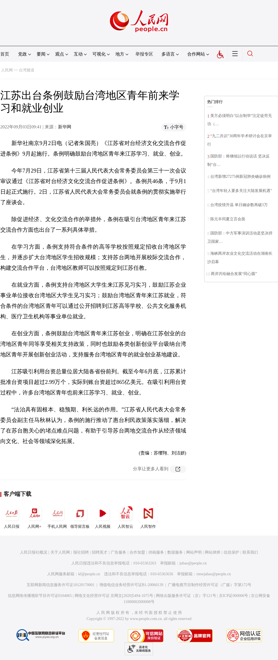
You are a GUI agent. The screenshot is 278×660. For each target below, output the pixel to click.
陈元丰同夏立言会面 (227, 219)
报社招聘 (81, 552)
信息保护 (231, 552)
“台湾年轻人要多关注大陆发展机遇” (241, 191)
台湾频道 (26, 70)
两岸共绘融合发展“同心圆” (234, 274)
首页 (4, 54)
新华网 (64, 126)
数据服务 (175, 552)
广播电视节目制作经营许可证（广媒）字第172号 (209, 585)
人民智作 (148, 516)
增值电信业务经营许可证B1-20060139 (131, 585)
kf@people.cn (89, 574)
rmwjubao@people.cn (213, 574)
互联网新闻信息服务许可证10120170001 (61, 585)
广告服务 (118, 552)
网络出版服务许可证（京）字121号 (186, 596)
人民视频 (102, 516)
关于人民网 (60, 552)
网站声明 (194, 552)
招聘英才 (99, 552)
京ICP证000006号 (233, 596)
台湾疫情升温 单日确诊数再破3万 (239, 205)
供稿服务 (156, 552)
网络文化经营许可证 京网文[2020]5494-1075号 (114, 596)
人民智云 (125, 516)
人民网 (7, 70)
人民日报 (11, 516)
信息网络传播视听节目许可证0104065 (40, 596)
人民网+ (34, 516)
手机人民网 (57, 516)
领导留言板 (80, 516)
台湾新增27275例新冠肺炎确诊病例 (240, 176)
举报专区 (144, 54)
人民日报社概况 (33, 552)
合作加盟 (137, 552)
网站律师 (212, 552)
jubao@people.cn (193, 563)
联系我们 (250, 552)
